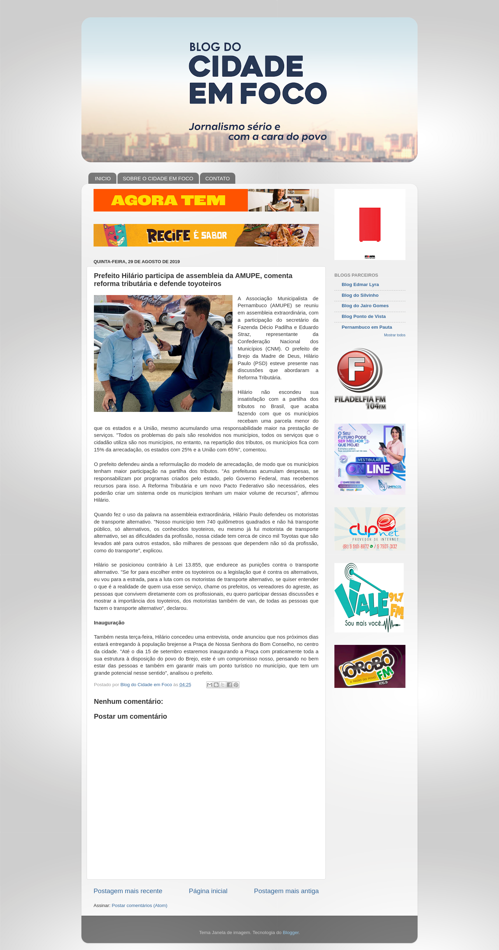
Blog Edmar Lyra (360, 284)
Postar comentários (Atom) (140, 905)
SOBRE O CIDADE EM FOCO (158, 178)
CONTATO (217, 178)
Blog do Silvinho (360, 295)
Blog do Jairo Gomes (365, 305)
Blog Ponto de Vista (364, 316)
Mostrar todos (394, 335)
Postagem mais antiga (286, 891)
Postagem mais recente (128, 891)
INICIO (103, 178)
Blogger (291, 932)
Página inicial (208, 891)
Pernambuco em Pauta (367, 327)
